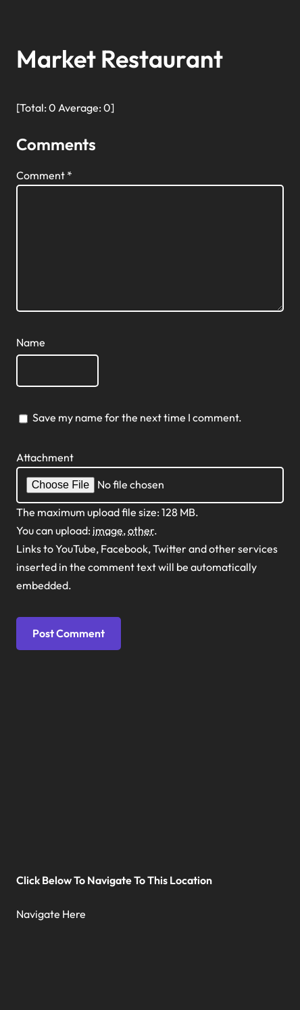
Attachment (45, 457)
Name (30, 342)
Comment (44, 175)
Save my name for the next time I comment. (137, 417)
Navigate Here (51, 914)
